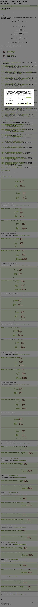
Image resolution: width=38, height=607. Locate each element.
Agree (30, 103)
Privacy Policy (22, 99)
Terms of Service (26, 98)
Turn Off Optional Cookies (22, 103)
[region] (19, 97)
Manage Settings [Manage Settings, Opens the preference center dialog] (9, 103)
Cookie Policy (8, 98)
